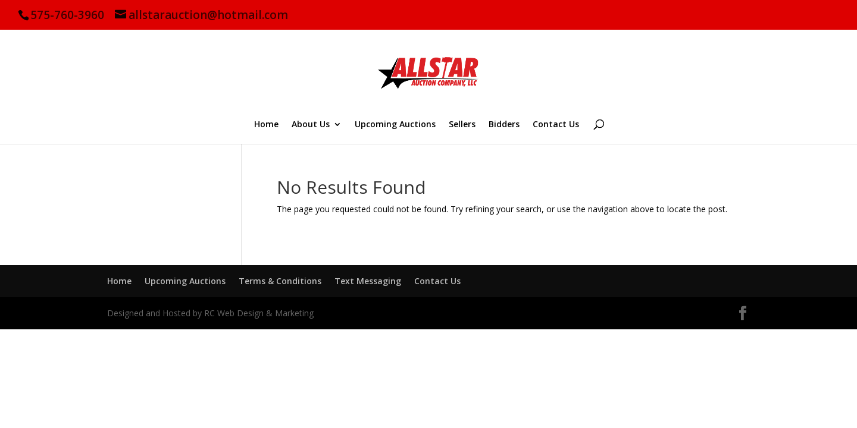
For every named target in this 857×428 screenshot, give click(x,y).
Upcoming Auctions (395, 125)
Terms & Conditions (280, 281)
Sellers (462, 125)
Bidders (504, 125)
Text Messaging (367, 281)
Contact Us (556, 125)
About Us (311, 125)
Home (266, 125)
